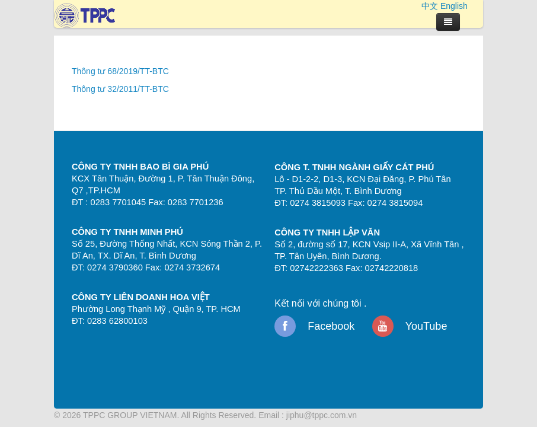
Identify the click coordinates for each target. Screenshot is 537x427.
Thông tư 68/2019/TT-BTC (120, 71)
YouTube (409, 326)
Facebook (314, 326)
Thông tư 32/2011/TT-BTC (120, 89)
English (454, 6)
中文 (429, 6)
